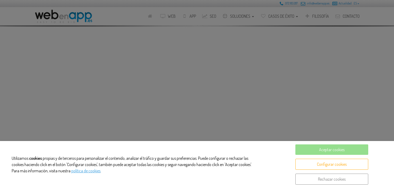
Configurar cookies (332, 164)
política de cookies (85, 170)
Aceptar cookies (332, 149)
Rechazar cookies (332, 179)
